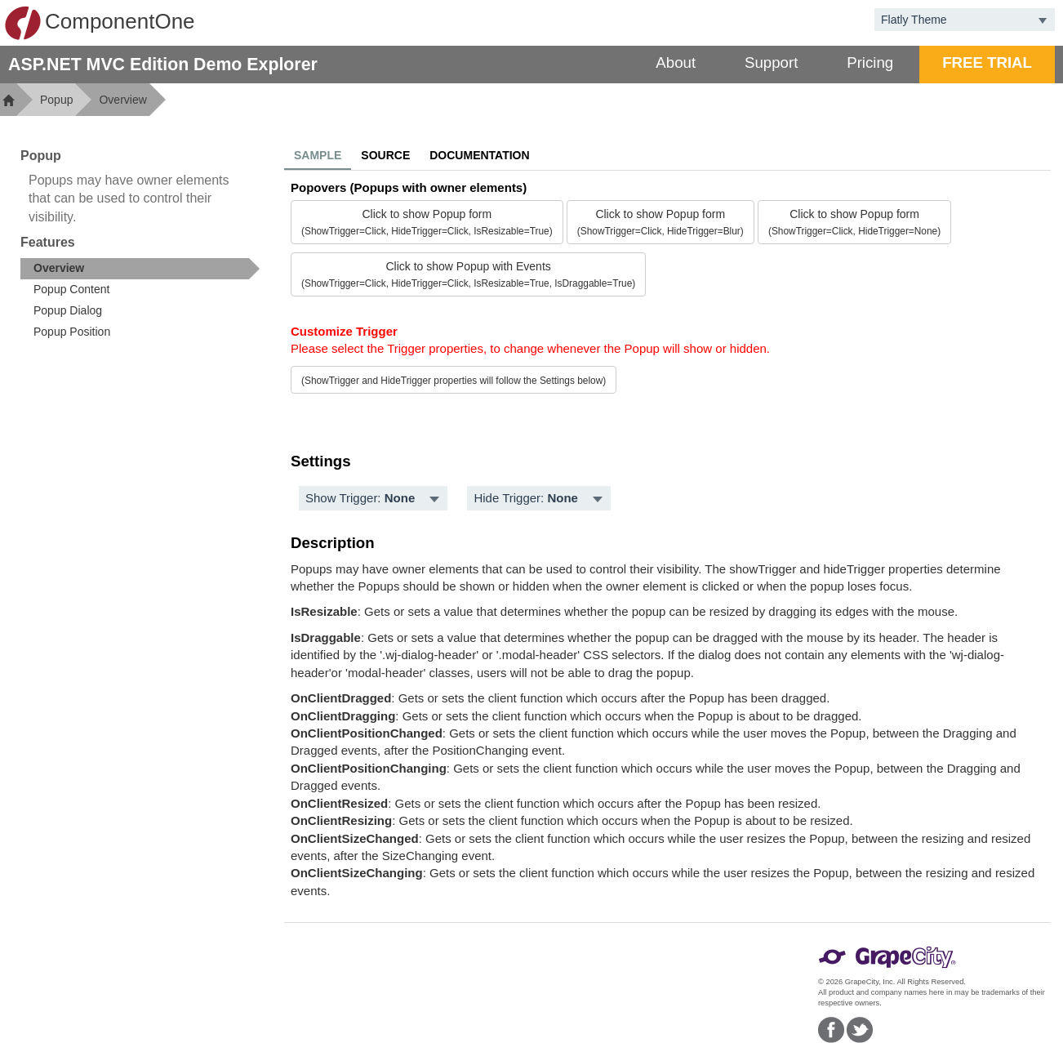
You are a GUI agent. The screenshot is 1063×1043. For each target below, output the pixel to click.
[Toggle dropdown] (1042, 19)
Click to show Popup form (427, 222)
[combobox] (952, 19)
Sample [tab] (317, 155)
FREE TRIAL (987, 62)
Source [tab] (385, 155)
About (676, 62)
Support (771, 62)
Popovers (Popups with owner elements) (409, 187)
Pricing (870, 62)
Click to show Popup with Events (468, 274)
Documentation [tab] (479, 155)
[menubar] (373, 498)
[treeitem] (140, 268)
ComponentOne (99, 23)
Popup (56, 99)
